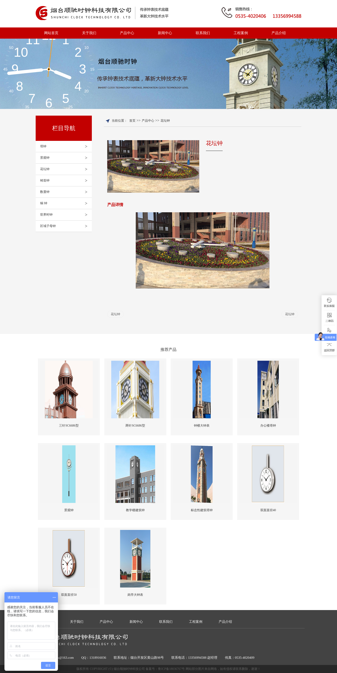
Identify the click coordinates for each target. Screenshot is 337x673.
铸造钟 (66, 180)
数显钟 (66, 192)
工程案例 (241, 33)
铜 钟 (66, 203)
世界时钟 (66, 214)
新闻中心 (165, 33)
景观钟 (66, 157)
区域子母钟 (66, 226)
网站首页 (51, 33)
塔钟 (66, 146)
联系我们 (203, 33)
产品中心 (127, 33)
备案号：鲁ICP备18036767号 (165, 669)
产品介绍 (278, 33)
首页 (132, 120)
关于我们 (89, 33)
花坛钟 (66, 169)
